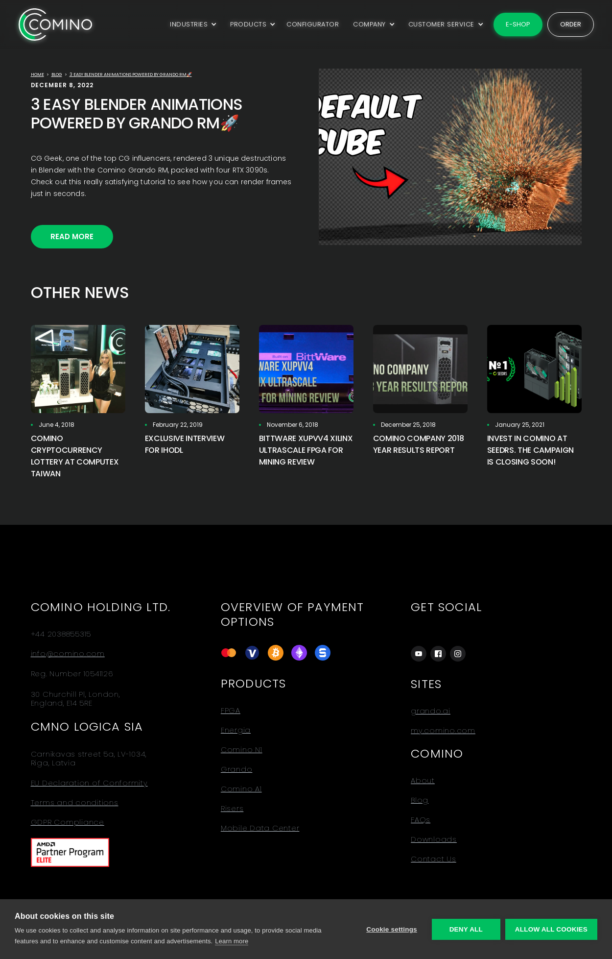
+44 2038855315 (61, 634)
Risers (232, 808)
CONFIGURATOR (312, 24)
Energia (236, 730)
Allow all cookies (551, 929)
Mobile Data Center (260, 828)
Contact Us (433, 859)
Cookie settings (391, 929)
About (423, 781)
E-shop (518, 24)
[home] (55, 24)
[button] (191, 24)
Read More (72, 236)
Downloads (434, 839)
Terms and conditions (74, 803)
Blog (56, 74)
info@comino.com (68, 654)
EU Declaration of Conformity (89, 783)
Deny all (466, 929)
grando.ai (430, 711)
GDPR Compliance (67, 822)
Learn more (231, 941)
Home (37, 74)
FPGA (230, 710)
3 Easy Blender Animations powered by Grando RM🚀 (131, 74)
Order (570, 24)
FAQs (420, 820)
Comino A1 (241, 789)
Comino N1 (241, 750)
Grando (237, 769)
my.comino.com (443, 731)
